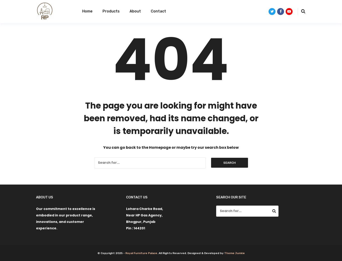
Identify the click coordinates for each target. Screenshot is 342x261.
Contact (158, 11)
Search (229, 162)
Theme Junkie (234, 253)
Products (111, 11)
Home (87, 11)
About (135, 11)
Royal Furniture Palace (141, 253)
